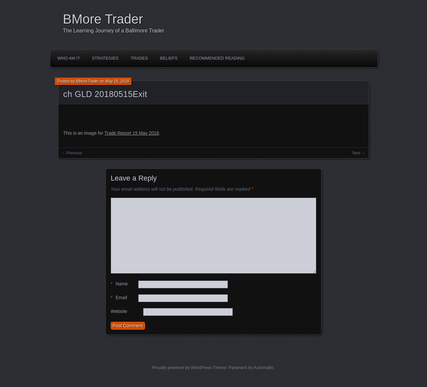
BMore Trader (103, 19)
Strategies (105, 58)
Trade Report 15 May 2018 (131, 133)
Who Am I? (68, 58)
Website (119, 311)
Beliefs (168, 58)
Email (119, 297)
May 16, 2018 (117, 81)
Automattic (264, 367)
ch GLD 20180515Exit (105, 94)
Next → (358, 153)
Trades (139, 58)
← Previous (72, 153)
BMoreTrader (87, 81)
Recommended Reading (217, 58)
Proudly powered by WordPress (182, 367)
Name (119, 284)
